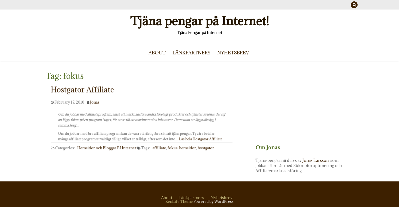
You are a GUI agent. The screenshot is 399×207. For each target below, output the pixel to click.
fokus (171, 149)
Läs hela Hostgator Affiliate (197, 138)
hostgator (204, 149)
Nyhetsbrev (233, 53)
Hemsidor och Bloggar (98, 149)
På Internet (127, 149)
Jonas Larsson (320, 160)
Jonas (96, 105)
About (157, 53)
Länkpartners (191, 53)
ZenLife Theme (180, 201)
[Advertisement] (307, 107)
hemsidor (186, 149)
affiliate (158, 149)
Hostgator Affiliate (84, 94)
